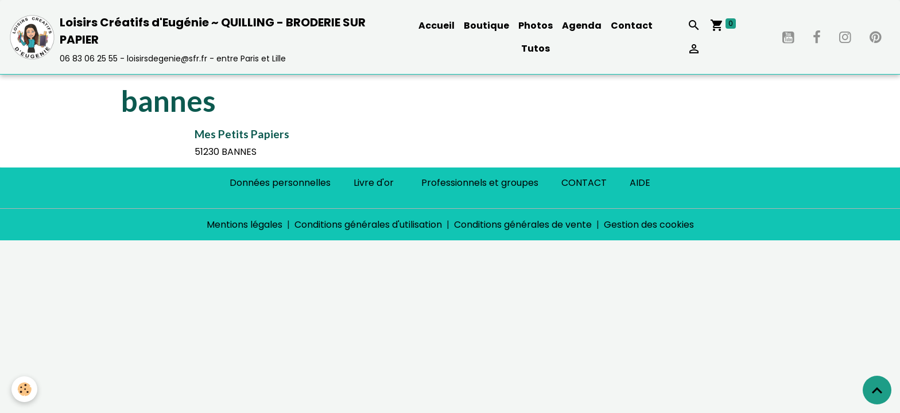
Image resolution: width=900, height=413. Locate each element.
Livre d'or (374, 182)
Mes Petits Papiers (242, 134)
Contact (632, 25)
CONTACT (584, 182)
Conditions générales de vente (523, 224)
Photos (535, 25)
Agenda (582, 25)
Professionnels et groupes (479, 182)
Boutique (486, 25)
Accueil (436, 25)
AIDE (640, 182)
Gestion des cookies (649, 224)
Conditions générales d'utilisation (368, 224)
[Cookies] (24, 389)
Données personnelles (280, 182)
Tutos (535, 48)
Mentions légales (244, 224)
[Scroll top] (877, 390)
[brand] (201, 37)
